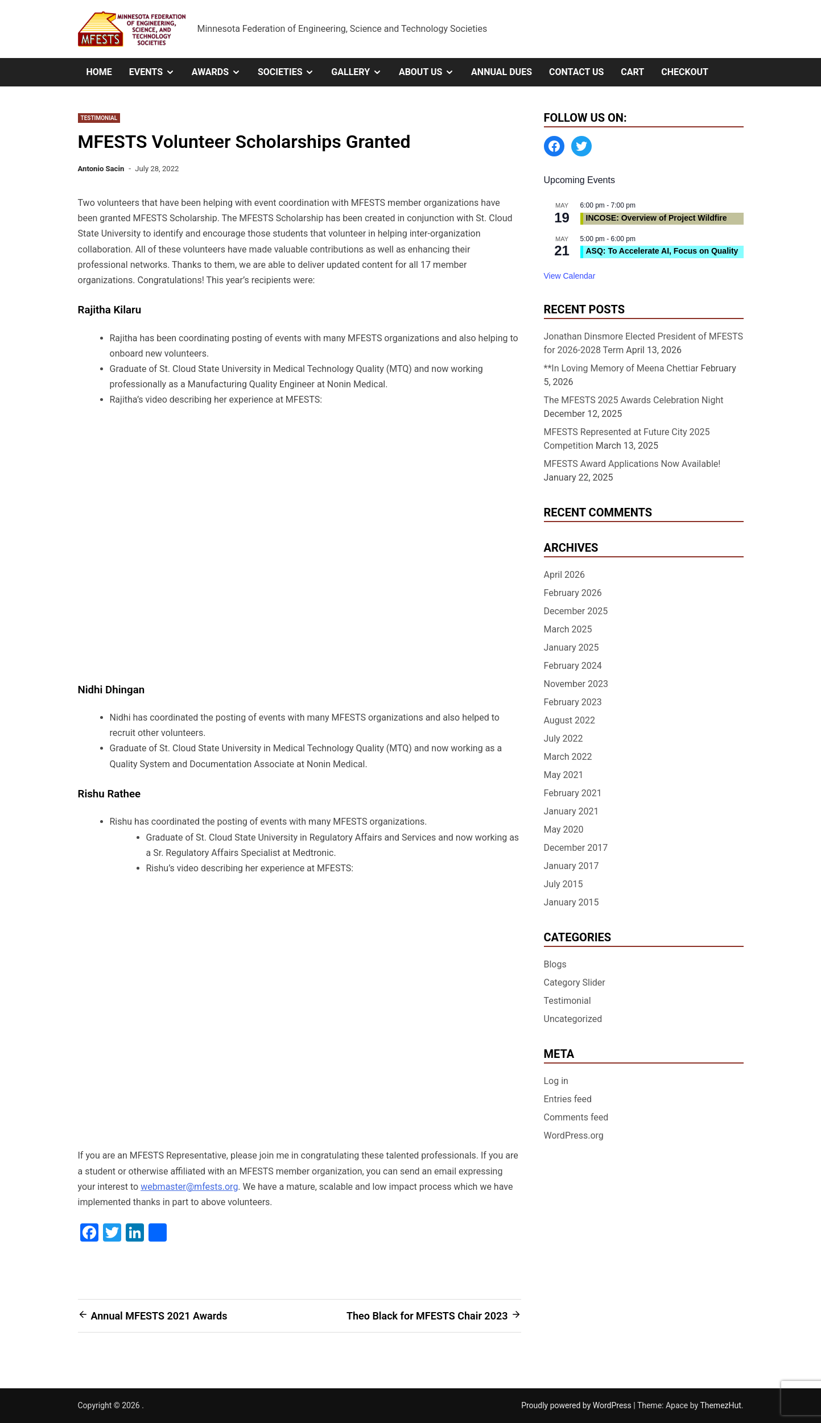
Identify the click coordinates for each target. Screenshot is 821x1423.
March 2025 (568, 629)
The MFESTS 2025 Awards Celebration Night (634, 400)
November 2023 (576, 684)
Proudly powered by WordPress (577, 1405)
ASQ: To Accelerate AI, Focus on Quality (662, 250)
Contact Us (576, 72)
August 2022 (569, 720)
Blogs (555, 964)
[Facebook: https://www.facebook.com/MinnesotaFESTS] (554, 146)
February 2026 (573, 593)
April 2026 (564, 574)
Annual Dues (501, 72)
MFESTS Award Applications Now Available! (632, 463)
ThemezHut (720, 1405)
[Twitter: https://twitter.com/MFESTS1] (581, 146)
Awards (220, 72)
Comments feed (576, 1117)
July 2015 (563, 884)
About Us (431, 72)
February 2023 (573, 702)
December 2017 (576, 847)
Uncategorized (573, 1019)
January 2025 (571, 647)
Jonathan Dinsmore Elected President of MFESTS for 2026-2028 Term (644, 343)
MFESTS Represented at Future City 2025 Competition (627, 439)
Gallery (360, 72)
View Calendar (570, 275)
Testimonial (99, 118)
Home (99, 72)
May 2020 (564, 829)
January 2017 (571, 866)
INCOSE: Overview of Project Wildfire (656, 217)
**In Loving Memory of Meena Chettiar (621, 368)
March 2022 (568, 756)
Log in (556, 1080)
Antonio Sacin (101, 168)
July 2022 (563, 738)
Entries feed (568, 1099)
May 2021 (564, 775)
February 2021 (573, 793)
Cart (632, 72)
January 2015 (571, 902)
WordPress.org (574, 1135)
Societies (290, 72)
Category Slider (574, 982)
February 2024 (573, 665)
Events (156, 72)
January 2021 (571, 811)
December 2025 (576, 611)
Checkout (684, 72)
